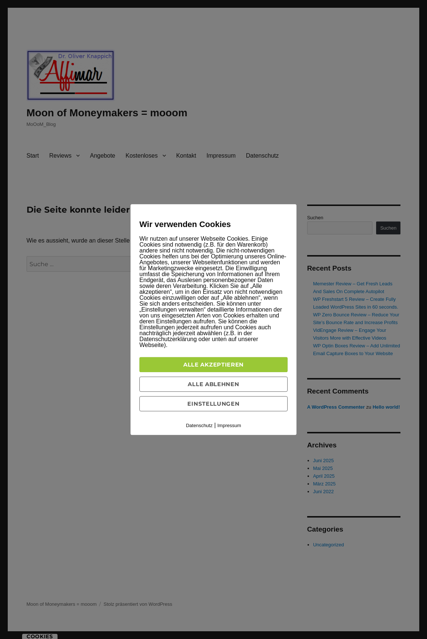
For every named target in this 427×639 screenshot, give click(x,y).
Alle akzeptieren (213, 364)
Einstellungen (213, 403)
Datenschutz (199, 425)
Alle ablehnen (213, 384)
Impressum (229, 425)
